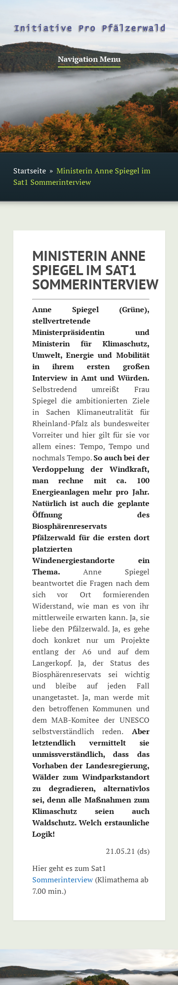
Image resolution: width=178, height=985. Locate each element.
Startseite (29, 170)
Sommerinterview (62, 879)
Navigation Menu (89, 59)
